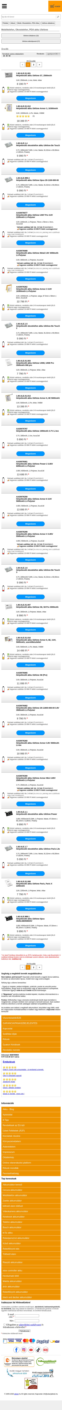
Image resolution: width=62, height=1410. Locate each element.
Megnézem (30, 98)
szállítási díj (16, 959)
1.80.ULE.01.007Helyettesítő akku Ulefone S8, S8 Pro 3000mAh (37, 606)
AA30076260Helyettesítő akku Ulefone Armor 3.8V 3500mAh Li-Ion (37, 743)
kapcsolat (50, 1010)
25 (7, 56)
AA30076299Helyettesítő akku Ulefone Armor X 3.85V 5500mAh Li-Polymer (34, 534)
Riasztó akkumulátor (13, 1262)
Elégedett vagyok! (31, 1074)
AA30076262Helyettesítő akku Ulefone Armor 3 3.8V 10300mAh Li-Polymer (34, 289)
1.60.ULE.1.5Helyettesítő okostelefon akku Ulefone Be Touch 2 (38, 326)
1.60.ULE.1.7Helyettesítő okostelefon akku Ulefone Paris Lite (38, 848)
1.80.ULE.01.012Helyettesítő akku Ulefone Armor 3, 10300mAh (37, 107)
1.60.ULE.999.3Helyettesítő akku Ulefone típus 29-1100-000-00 (37, 179)
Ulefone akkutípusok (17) (31, 41)
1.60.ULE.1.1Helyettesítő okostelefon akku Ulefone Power (36, 813)
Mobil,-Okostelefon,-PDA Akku (28, 23)
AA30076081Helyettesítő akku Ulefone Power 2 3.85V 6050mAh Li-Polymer (34, 464)
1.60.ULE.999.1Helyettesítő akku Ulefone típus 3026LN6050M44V (30, 918)
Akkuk (12, 23)
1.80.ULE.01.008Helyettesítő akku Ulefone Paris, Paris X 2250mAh (34, 883)
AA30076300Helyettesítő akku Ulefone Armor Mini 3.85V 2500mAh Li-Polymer (36, 778)
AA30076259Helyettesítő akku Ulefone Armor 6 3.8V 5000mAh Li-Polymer (34, 499)
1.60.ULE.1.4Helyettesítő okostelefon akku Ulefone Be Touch (38, 144)
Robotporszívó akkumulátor (16, 1238)
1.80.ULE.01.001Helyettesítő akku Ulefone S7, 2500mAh (34, 74)
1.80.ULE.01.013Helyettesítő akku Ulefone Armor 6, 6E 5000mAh (38, 397)
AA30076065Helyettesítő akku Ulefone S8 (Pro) (31, 674)
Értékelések (9, 1062)
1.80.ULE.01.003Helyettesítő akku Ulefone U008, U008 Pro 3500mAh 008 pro (35, 363)
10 (4, 56)
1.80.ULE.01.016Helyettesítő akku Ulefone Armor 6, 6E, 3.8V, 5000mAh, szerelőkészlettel (36, 640)
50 (9, 56)
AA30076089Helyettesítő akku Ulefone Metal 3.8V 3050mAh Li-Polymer (37, 253)
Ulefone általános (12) (31, 35)
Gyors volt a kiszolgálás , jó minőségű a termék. (31, 1068)
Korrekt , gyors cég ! (31, 1092)
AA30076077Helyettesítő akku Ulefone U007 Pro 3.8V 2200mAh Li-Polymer (34, 215)
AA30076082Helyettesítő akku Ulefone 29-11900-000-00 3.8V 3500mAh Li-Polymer (37, 708)
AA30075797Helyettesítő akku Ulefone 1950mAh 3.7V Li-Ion (37, 430)
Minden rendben (31, 1086)
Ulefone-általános (48, 23)
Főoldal (5, 23)
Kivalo (31, 1080)
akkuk (16, 1394)
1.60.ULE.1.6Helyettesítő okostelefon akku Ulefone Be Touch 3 (38, 570)
